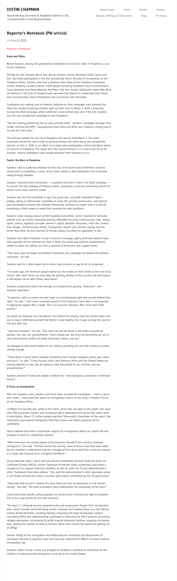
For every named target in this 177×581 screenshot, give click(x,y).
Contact (160, 9)
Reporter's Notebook (18, 48)
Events (143, 9)
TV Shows (161, 15)
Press (127, 9)
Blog (143, 15)
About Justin (107, 9)
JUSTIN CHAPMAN (23, 9)
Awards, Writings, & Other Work (114, 15)
